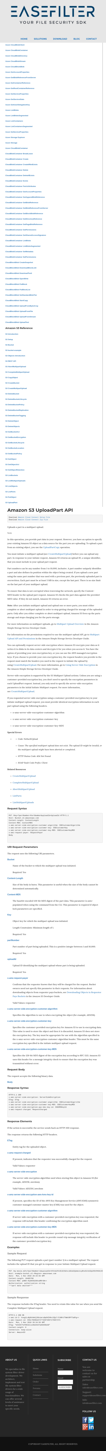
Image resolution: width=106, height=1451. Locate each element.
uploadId (11, 959)
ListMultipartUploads (23, 802)
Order (36, 1381)
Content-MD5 (14, 894)
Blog (76, 39)
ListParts (17, 795)
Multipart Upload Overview (70, 624)
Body (10, 1082)
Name (60, 1368)
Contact (91, 39)
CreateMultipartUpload (59, 554)
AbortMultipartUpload (24, 789)
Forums (36, 1388)
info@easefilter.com (92, 1403)
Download (60, 39)
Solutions (40, 39)
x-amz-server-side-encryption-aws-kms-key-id (30, 1194)
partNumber (13, 940)
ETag (9, 1140)
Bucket (10, 859)
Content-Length (15, 878)
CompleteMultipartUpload (26, 782)
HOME (24, 39)
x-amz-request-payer (17, 978)
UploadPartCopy (51, 547)
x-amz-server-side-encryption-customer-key (29, 1021)
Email (60, 1378)
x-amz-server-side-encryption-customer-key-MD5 (32, 1049)
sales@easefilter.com (92, 1387)
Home (36, 1368)
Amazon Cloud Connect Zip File (33, 520)
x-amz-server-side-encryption (22, 1172)
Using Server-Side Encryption (80, 665)
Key (9, 915)
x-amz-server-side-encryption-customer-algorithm (32, 1009)
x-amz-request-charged (19, 1153)
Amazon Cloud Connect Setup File (34, 517)
